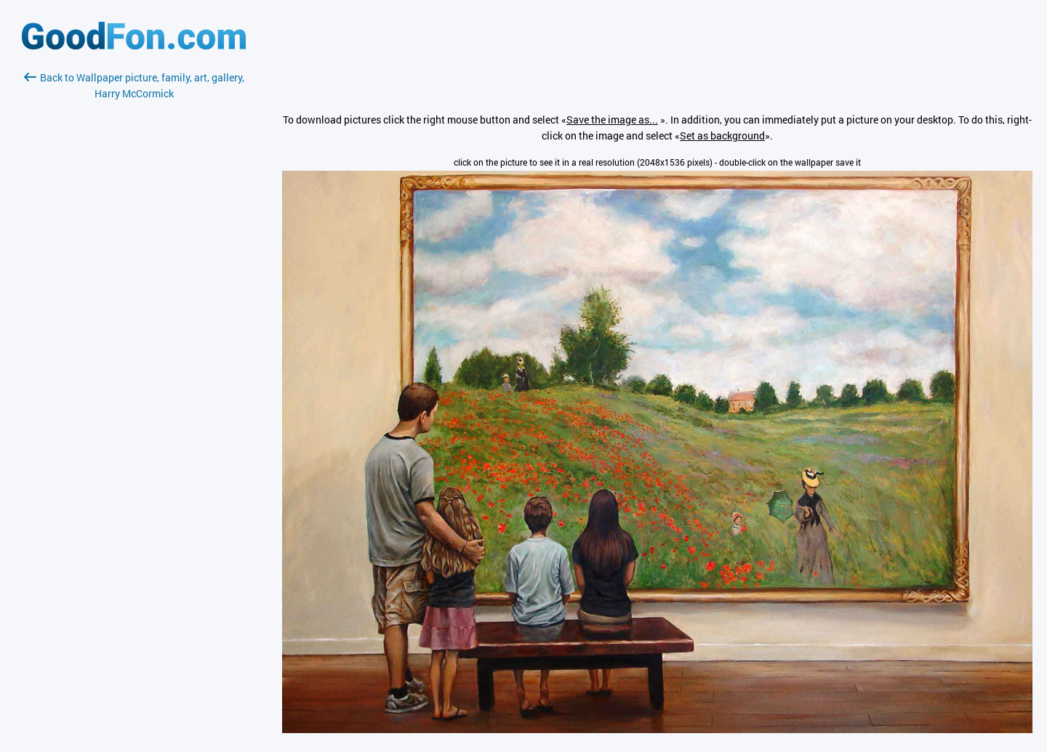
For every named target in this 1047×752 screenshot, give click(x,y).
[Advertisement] (134, 274)
